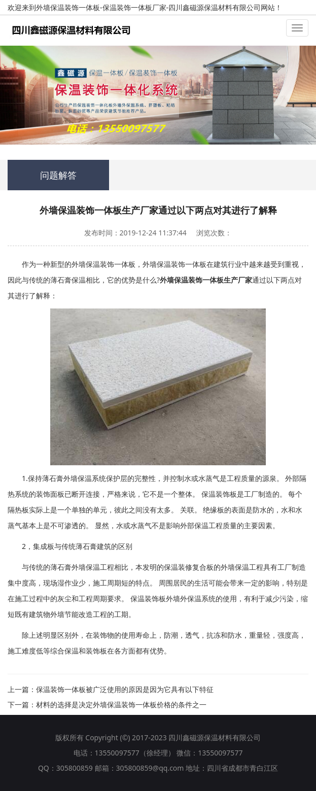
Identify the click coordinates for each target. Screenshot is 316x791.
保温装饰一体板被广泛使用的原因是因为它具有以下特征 (125, 689)
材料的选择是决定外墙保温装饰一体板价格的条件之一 (121, 704)
